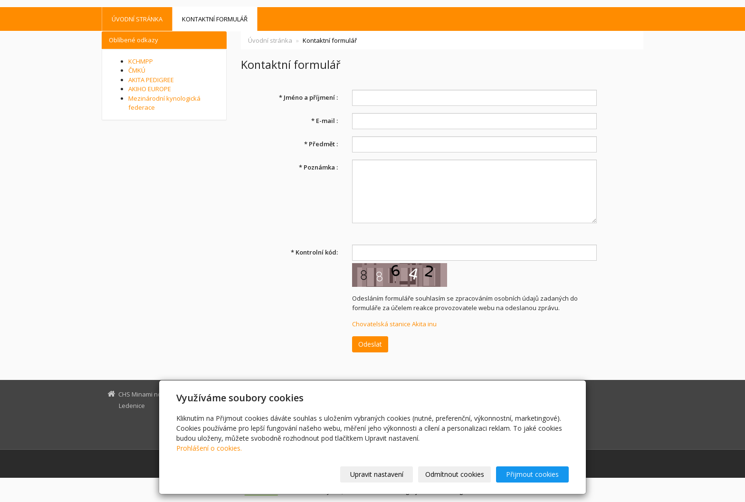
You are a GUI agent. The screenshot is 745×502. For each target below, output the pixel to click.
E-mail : (324, 120)
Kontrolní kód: (314, 252)
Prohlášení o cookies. (209, 448)
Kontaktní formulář (215, 19)
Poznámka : (318, 167)
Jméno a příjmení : (308, 97)
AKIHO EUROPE (149, 89)
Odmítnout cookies (454, 474)
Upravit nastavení (376, 474)
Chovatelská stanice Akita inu (394, 324)
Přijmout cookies (532, 474)
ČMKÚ (136, 70)
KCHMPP (140, 61)
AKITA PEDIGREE (151, 80)
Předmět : (321, 144)
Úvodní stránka (137, 19)
